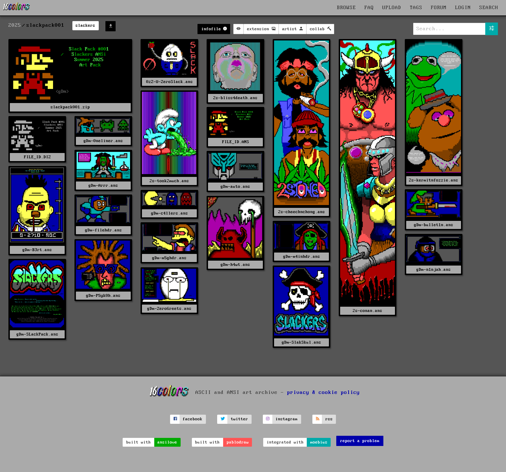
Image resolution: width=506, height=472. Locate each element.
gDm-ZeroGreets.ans (169, 308)
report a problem (359, 441)
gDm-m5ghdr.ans (169, 258)
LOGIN (463, 8)
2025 (14, 25)
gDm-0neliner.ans (103, 141)
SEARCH (488, 8)
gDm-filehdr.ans (103, 230)
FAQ (369, 8)
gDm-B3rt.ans (37, 250)
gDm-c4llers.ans (169, 213)
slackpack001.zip (70, 107)
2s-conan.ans (367, 310)
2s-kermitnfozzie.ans (433, 180)
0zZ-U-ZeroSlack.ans (169, 81)
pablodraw (238, 442)
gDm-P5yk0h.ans (103, 295)
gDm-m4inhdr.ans (301, 256)
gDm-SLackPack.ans (37, 334)
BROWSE (346, 8)
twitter (239, 419)
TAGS (416, 8)
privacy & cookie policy (323, 392)
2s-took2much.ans (169, 181)
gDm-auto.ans (235, 186)
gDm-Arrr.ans (103, 185)
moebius (318, 442)
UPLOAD (391, 8)
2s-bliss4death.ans (235, 98)
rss (329, 419)
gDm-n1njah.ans (433, 269)
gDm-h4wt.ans (235, 264)
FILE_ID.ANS (235, 142)
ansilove (167, 442)
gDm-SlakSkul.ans (301, 342)
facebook (192, 419)
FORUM (439, 8)
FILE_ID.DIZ (37, 157)
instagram (286, 419)
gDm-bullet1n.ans (433, 225)
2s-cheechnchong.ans (301, 212)
